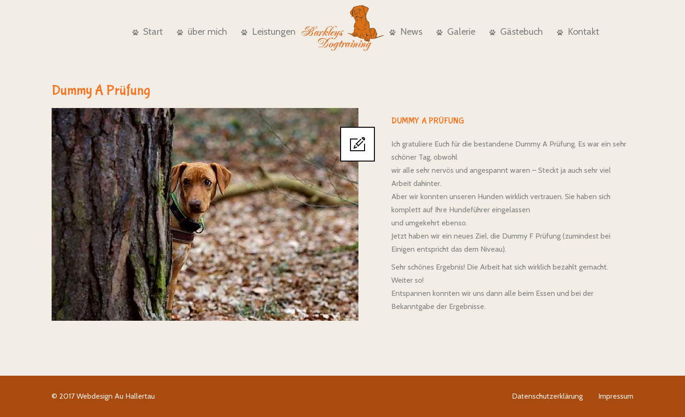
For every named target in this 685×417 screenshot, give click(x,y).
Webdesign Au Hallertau (115, 396)
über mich (202, 31)
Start (147, 31)
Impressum (615, 396)
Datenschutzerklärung (547, 396)
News (405, 31)
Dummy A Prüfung (427, 121)
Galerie (455, 31)
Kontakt (578, 31)
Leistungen (268, 31)
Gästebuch (516, 31)
